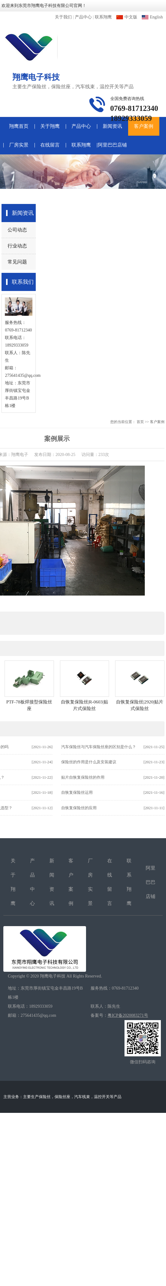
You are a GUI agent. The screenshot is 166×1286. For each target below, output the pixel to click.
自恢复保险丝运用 (77, 792)
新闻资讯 (112, 126)
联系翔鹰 (103, 17)
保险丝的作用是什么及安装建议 (88, 762)
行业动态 (17, 245)
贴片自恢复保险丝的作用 (83, 777)
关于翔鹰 (50, 126)
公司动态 (17, 229)
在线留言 (50, 144)
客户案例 (143, 126)
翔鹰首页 (18, 126)
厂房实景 (18, 144)
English (152, 17)
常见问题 (17, 261)
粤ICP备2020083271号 (128, 1015)
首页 (140, 422)
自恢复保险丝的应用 (79, 808)
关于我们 (63, 17)
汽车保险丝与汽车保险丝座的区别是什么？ (98, 747)
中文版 (126, 17)
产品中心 (83, 17)
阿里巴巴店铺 (112, 144)
